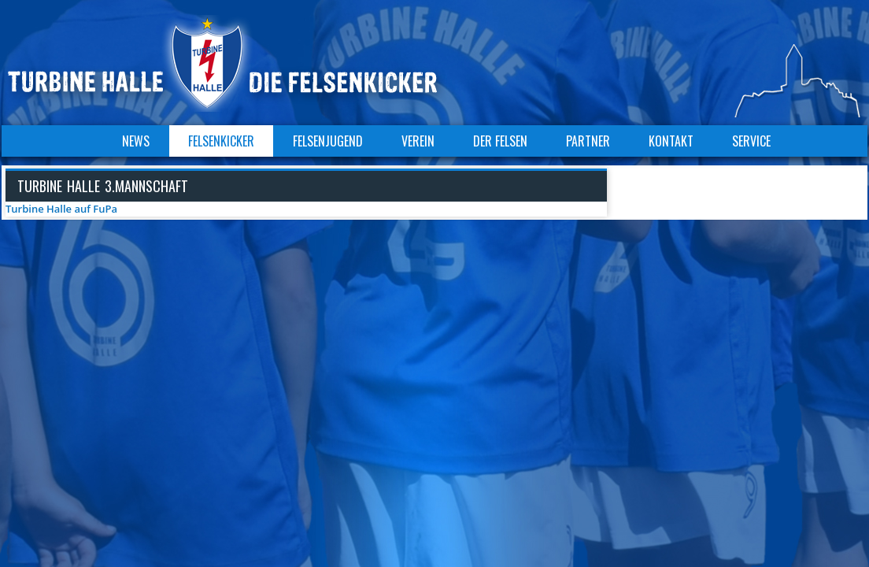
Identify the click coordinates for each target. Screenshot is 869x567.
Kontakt (671, 141)
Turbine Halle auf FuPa (61, 209)
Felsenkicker (221, 141)
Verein (417, 141)
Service (751, 141)
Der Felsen (500, 141)
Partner (588, 141)
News (136, 141)
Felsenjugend (328, 141)
